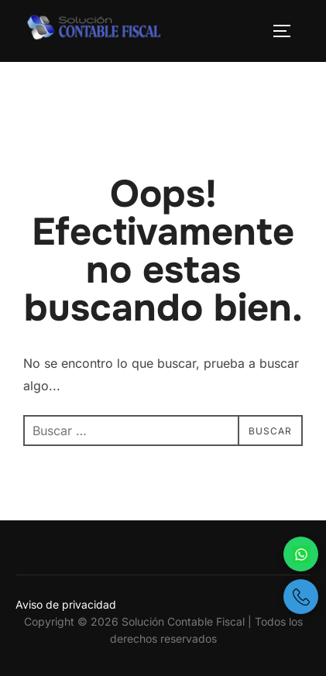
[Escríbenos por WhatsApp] (300, 554)
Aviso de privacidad (65, 604)
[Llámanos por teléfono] (300, 596)
